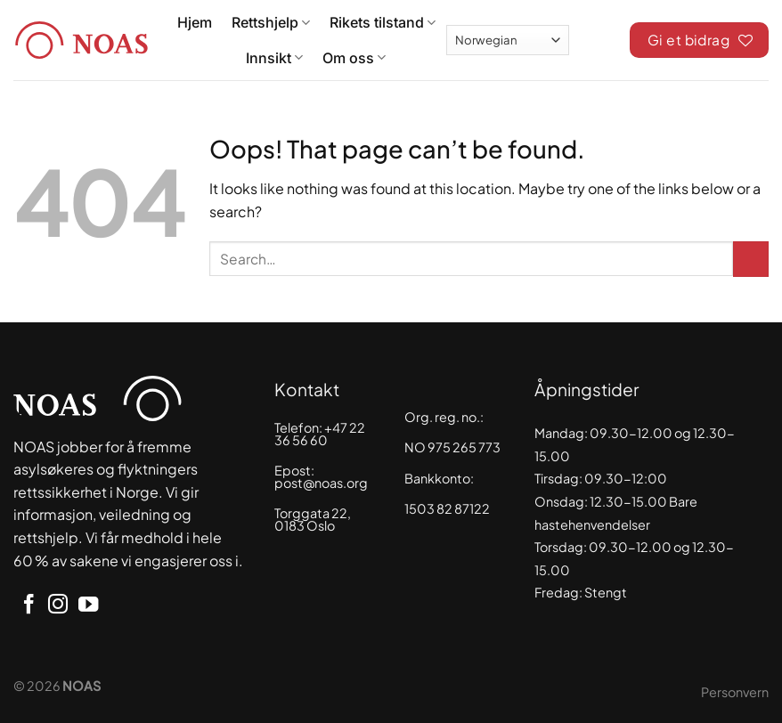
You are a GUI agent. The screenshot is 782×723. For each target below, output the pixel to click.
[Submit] (751, 259)
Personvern (735, 692)
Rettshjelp (271, 22)
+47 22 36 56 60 (319, 433)
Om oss (354, 58)
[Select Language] (507, 39)
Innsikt (274, 58)
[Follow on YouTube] (88, 606)
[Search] (599, 37)
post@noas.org (321, 483)
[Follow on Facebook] (28, 606)
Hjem (194, 22)
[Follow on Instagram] (58, 606)
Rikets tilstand (383, 22)
